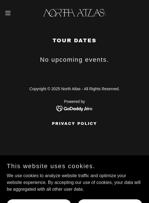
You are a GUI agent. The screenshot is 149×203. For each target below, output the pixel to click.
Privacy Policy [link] (74, 124)
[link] (74, 12)
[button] (13, 13)
